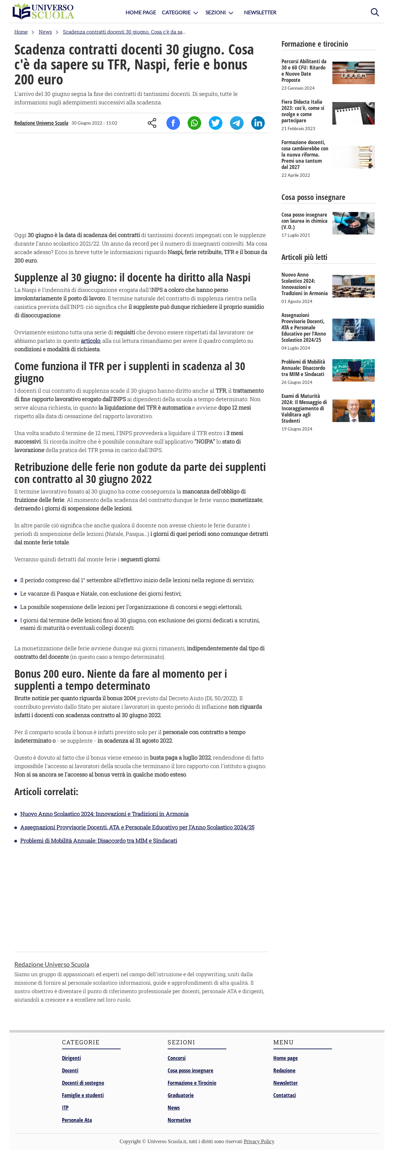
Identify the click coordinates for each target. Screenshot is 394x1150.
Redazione (284, 1070)
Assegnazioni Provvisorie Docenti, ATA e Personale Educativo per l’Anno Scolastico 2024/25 (137, 827)
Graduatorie (181, 1095)
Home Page (141, 12)
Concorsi (177, 1058)
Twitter (215, 123)
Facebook (173, 123)
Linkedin (258, 123)
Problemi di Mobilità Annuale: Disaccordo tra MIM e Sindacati (98, 840)
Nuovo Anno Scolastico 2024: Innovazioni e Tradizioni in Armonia (104, 814)
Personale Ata (77, 1120)
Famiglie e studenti (83, 1095)
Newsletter (260, 12)
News (174, 1107)
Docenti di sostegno (83, 1082)
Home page (285, 1058)
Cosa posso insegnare (190, 1070)
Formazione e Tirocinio (192, 1082)
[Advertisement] (141, 183)
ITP (65, 1107)
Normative (179, 1120)
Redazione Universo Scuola (41, 123)
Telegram (237, 123)
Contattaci (284, 1095)
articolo (90, 340)
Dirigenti (71, 1058)
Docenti (70, 1070)
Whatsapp (194, 123)
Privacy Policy (259, 1141)
